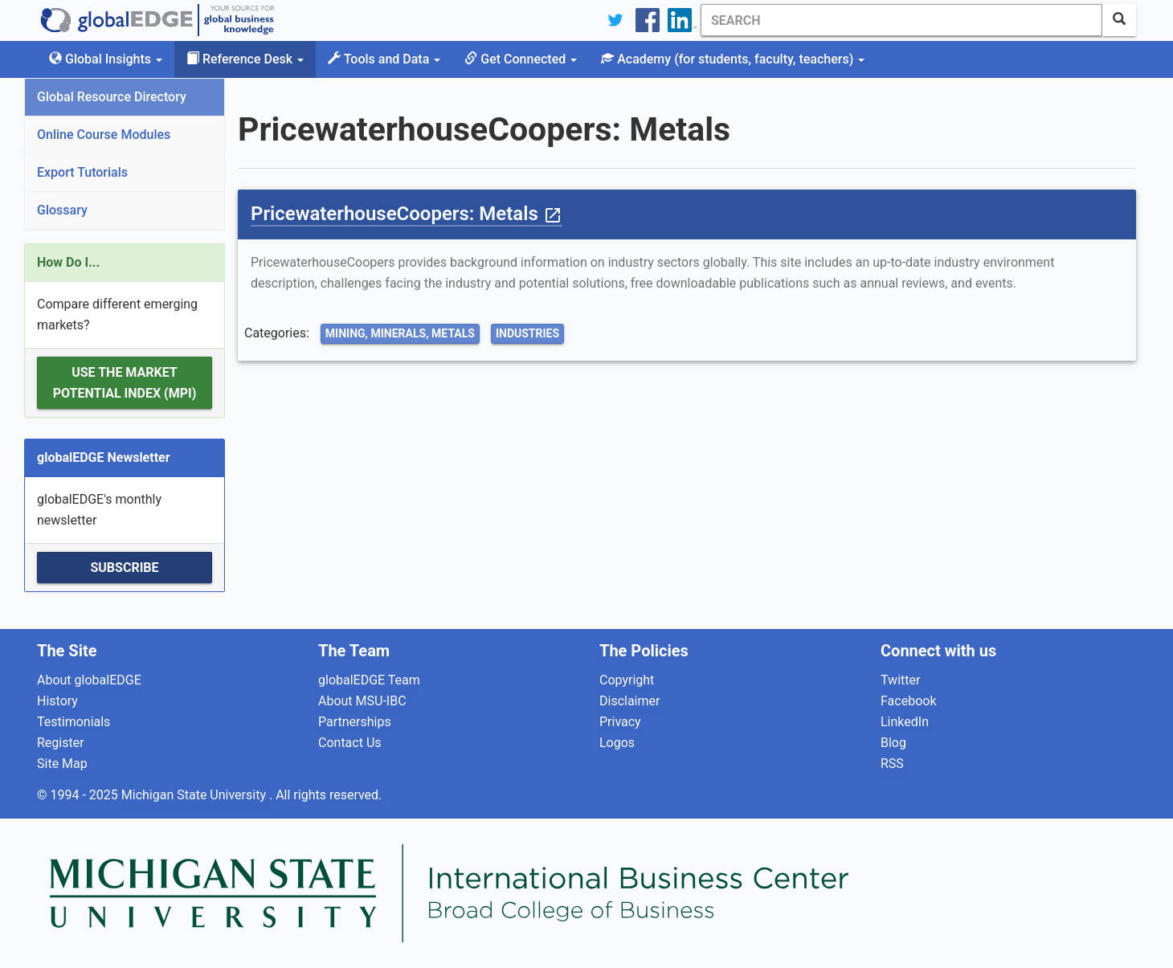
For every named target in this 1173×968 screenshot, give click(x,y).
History (57, 701)
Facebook (908, 701)
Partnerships (354, 721)
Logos (617, 742)
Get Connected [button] (520, 59)
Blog (893, 742)
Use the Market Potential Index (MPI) (125, 383)
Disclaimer (629, 701)
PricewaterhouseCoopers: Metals (406, 213)
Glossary (62, 210)
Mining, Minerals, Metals (400, 333)
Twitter (900, 680)
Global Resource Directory (111, 96)
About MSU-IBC (362, 701)
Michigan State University (195, 795)
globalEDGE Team (369, 680)
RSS (892, 763)
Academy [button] (732, 59)
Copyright (626, 680)
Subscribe (124, 567)
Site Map (62, 763)
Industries (527, 333)
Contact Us (350, 742)
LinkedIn (905, 721)
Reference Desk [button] (245, 59)
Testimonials (73, 721)
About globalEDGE (89, 680)
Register (60, 742)
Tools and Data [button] (384, 59)
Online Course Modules (103, 134)
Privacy (620, 721)
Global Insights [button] (105, 59)
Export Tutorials (82, 172)
